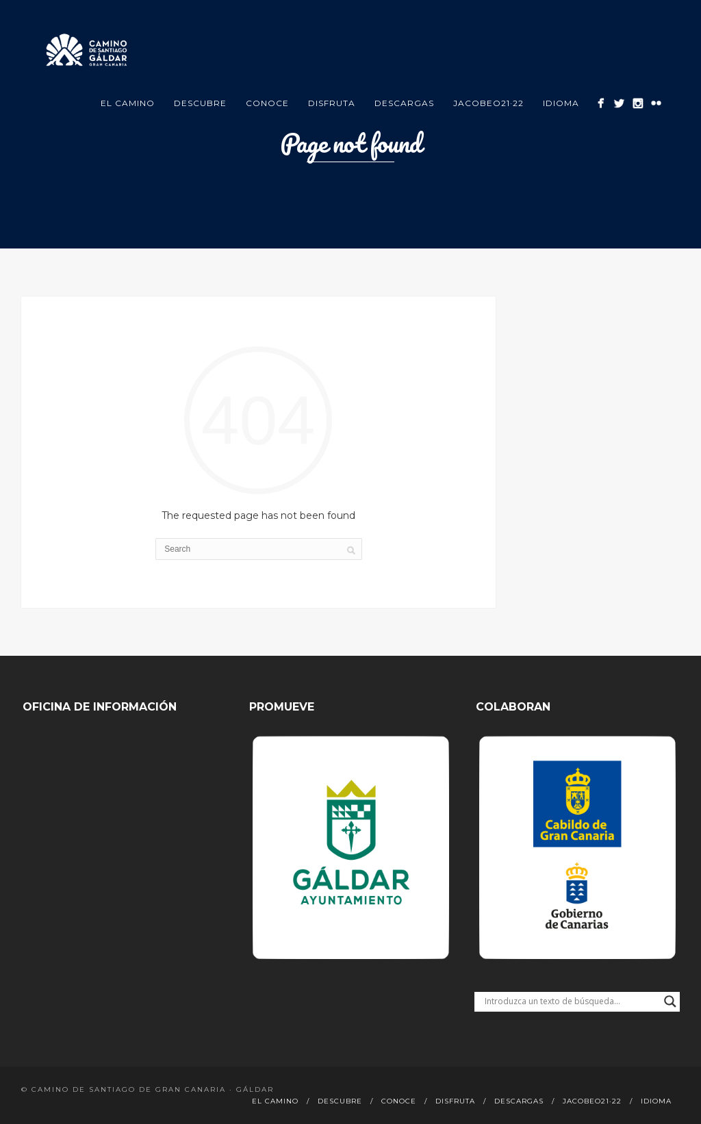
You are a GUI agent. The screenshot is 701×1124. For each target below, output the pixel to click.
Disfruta (331, 103)
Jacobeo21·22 (488, 103)
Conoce (267, 103)
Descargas (404, 103)
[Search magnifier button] (670, 1001)
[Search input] (571, 1001)
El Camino (128, 103)
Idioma (561, 103)
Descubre (200, 103)
